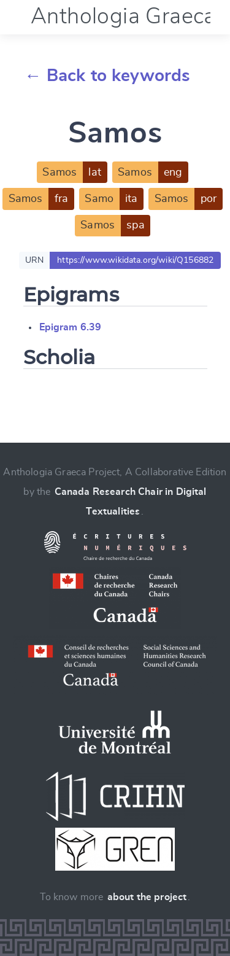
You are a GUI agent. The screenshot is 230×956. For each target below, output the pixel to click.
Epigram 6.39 (70, 327)
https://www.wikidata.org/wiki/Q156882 (135, 260)
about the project (147, 897)
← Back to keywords (108, 76)
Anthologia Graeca (123, 17)
